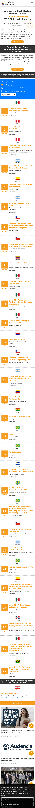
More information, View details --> (12, 698)
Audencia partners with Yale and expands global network (17, 759)
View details (12, 115)
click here (8, 795)
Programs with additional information (16, 88)
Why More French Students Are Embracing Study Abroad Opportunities (17, 732)
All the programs (9, 85)
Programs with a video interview (14, 91)
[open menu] (32, 3)
